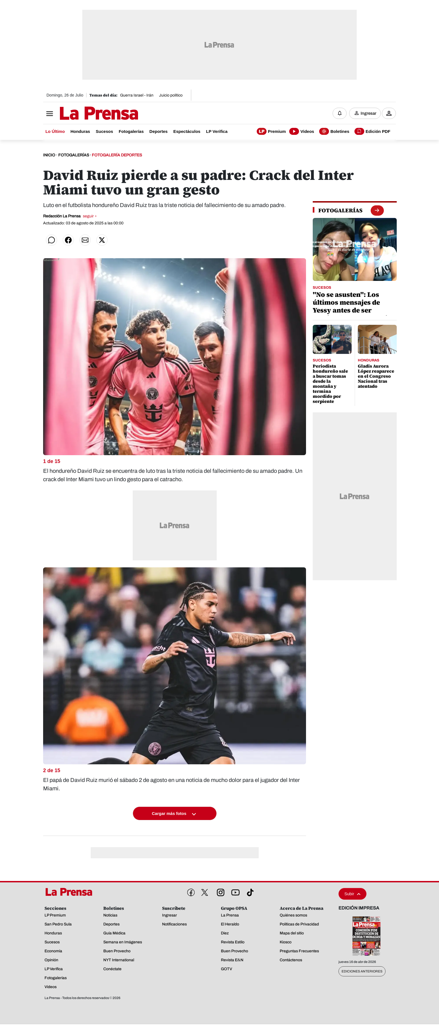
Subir (352, 894)
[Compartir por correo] (85, 240)
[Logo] (85, 114)
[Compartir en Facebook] (68, 240)
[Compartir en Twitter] (102, 240)
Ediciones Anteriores (362, 972)
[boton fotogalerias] (377, 210)
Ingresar (368, 113)
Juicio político (171, 95)
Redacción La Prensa (70, 216)
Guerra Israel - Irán (136, 95)
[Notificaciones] (340, 113)
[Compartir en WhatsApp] (51, 240)
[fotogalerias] (340, 210)
